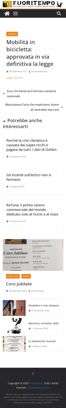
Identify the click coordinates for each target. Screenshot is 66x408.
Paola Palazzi (37, 290)
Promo (26, 276)
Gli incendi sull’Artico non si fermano (28, 177)
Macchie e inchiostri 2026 (44, 323)
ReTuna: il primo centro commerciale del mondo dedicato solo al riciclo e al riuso (32, 210)
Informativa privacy (38, 387)
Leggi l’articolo (14, 77)
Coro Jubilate (19, 284)
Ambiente (12, 34)
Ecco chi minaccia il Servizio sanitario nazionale (29, 93)
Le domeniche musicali (42, 341)
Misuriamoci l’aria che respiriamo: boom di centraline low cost (34, 107)
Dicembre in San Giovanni (44, 305)
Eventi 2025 (12, 276)
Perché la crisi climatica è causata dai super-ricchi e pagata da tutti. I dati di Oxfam (31, 145)
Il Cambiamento (39, 71)
